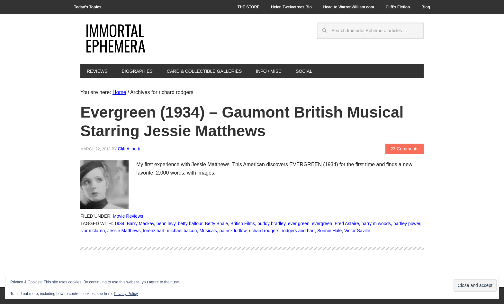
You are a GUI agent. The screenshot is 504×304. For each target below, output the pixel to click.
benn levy (166, 223)
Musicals (208, 230)
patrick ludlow (233, 230)
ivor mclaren (92, 230)
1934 (119, 223)
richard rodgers (264, 230)
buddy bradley (271, 223)
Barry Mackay (140, 223)
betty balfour (190, 223)
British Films (242, 223)
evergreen (322, 223)
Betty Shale (216, 223)
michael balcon (182, 230)
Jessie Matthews (123, 230)
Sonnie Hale (329, 230)
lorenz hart (153, 230)
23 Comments (405, 148)
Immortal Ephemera (116, 38)
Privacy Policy (126, 293)
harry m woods (376, 223)
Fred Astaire (347, 223)
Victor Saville (357, 230)
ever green (299, 223)
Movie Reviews (128, 216)
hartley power (406, 223)
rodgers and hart (298, 230)
